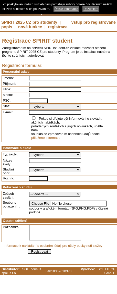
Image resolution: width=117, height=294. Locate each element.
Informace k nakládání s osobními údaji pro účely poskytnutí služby (53, 246)
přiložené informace (45, 138)
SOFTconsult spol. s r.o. (21, 271)
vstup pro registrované (93, 22)
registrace (58, 27)
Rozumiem (90, 9)
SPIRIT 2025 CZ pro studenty (29, 22)
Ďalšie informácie (66, 9)
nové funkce (30, 27)
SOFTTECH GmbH (106, 271)
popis (6, 27)
